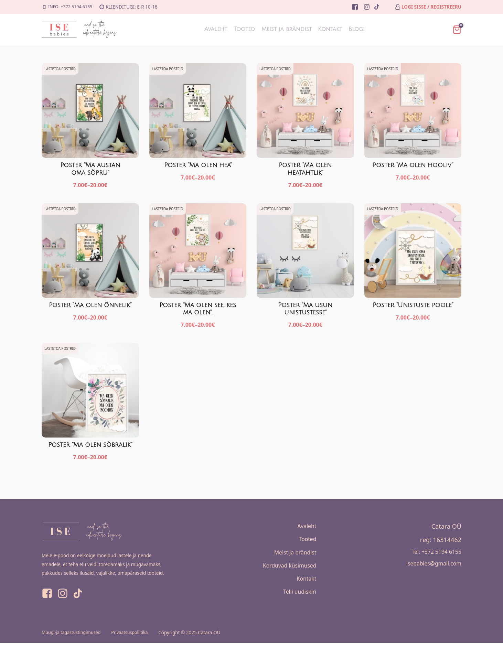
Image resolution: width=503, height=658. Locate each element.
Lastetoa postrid (60, 68)
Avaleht (192, 29)
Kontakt (342, 29)
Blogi (380, 29)
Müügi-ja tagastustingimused (74, 647)
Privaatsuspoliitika (137, 647)
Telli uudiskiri (297, 609)
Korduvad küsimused (285, 578)
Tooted (232, 29)
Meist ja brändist (286, 29)
